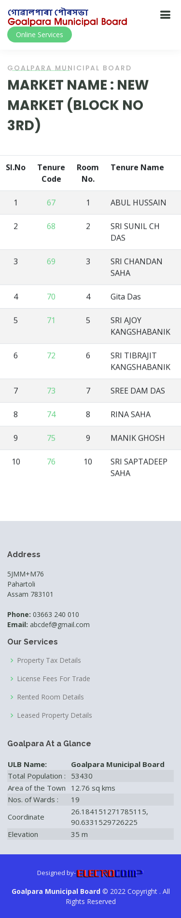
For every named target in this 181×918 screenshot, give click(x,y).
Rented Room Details (50, 697)
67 (51, 203)
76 (51, 462)
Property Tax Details (49, 660)
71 (51, 321)
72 (51, 356)
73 (51, 391)
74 (51, 415)
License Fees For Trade (53, 678)
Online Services (39, 34)
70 (51, 297)
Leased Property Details (54, 715)
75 (51, 439)
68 (51, 227)
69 (51, 262)
